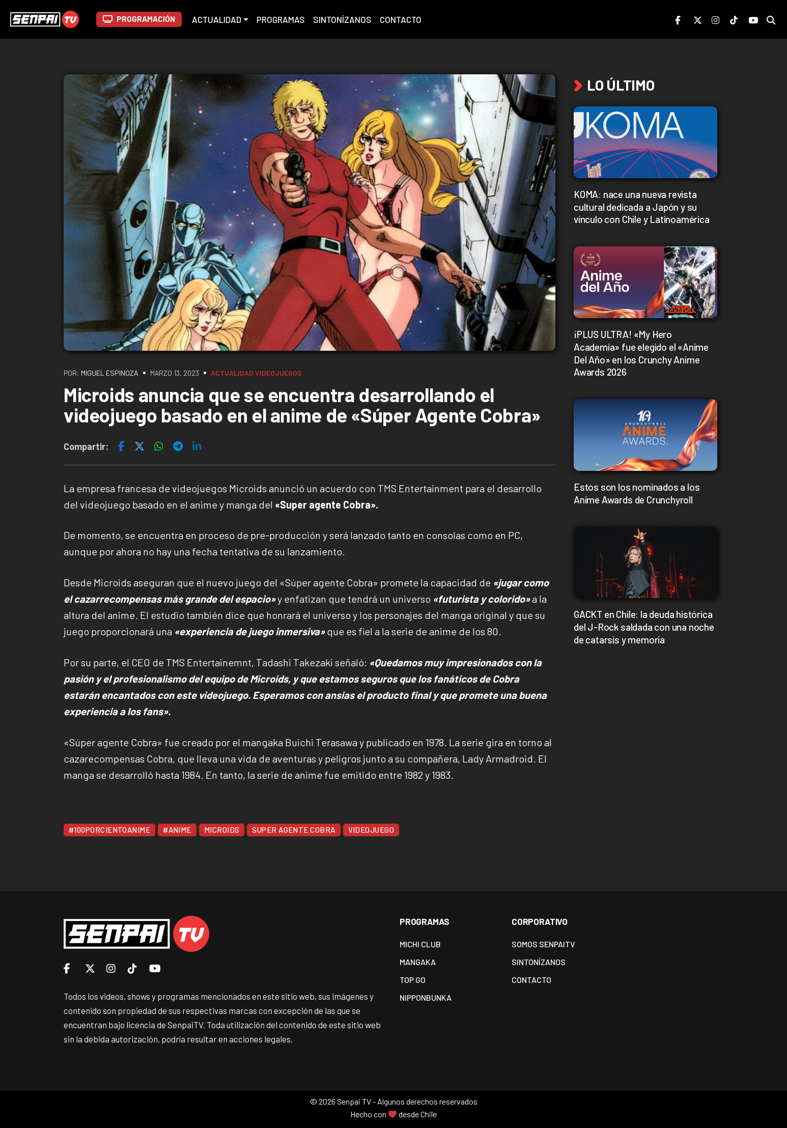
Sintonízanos (342, 19)
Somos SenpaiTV (543, 944)
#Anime (177, 829)
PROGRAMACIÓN (139, 18)
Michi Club (420, 944)
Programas (281, 19)
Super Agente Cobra (293, 829)
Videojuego (371, 829)
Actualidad (216, 19)
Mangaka (418, 962)
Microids (222, 829)
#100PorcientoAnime (109, 829)
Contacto (400, 19)
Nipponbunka (426, 997)
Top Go (413, 979)
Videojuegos (278, 373)
